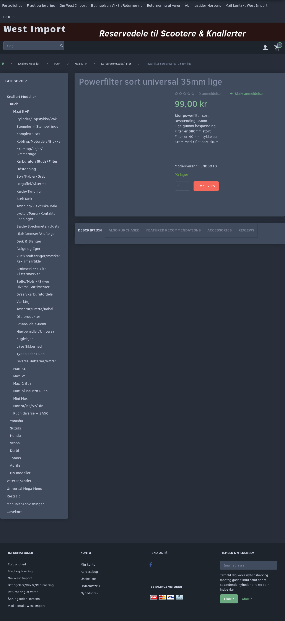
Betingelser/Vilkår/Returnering (117, 5)
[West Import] (34, 27)
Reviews (246, 229)
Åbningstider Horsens (203, 5)
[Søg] (61, 44)
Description (90, 229)
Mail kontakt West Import (246, 5)
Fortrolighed (12, 5)
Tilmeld (229, 598)
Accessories (219, 229)
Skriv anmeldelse (248, 92)
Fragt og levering (41, 5)
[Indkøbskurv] (278, 47)
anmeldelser (210, 92)
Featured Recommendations (173, 229)
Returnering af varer (164, 5)
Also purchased (124, 229)
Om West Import (73, 5)
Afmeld (247, 598)
